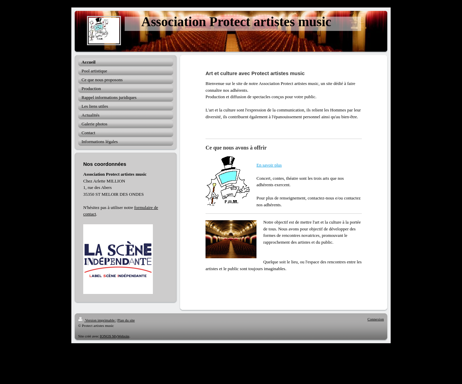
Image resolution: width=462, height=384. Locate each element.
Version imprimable (97, 320)
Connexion (376, 319)
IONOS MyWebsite (114, 336)
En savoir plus (269, 165)
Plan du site (126, 320)
